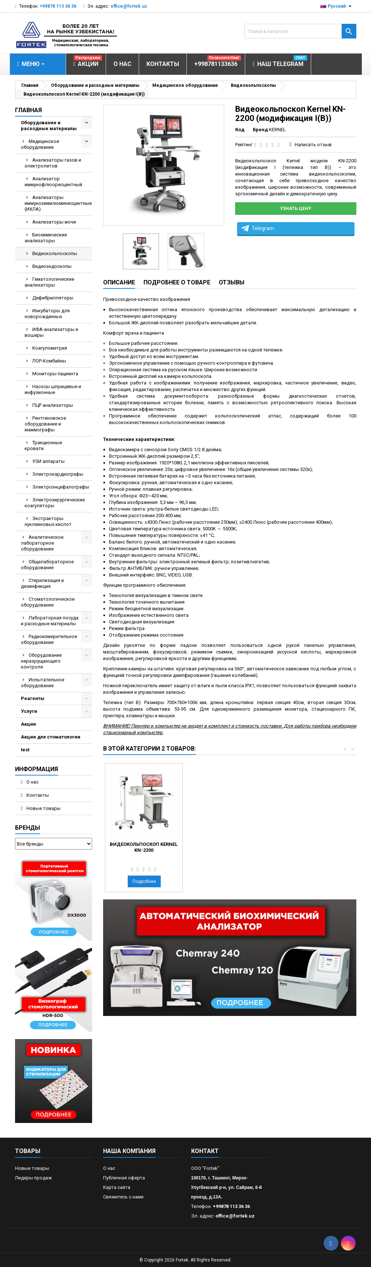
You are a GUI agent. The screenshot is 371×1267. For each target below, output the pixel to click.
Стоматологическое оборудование (47, 602)
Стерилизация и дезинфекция (42, 583)
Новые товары (43, 808)
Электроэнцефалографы (60, 487)
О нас (32, 782)
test (25, 749)
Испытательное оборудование (42, 682)
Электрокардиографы (57, 474)
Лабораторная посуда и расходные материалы (50, 620)
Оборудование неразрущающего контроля (41, 661)
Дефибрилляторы (52, 298)
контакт (205, 1151)
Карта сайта (116, 1187)
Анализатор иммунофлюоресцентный (53, 181)
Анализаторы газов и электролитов (53, 163)
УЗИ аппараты (48, 461)
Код (239, 129)
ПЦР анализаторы (52, 405)
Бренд (260, 129)
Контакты (37, 795)
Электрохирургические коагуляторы (55, 502)
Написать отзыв (313, 144)
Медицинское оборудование (40, 144)
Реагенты (32, 698)
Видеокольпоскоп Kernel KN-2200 (225, 847)
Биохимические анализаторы (46, 237)
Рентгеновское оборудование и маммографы (45, 423)
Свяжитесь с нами (123, 1197)
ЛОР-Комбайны (49, 361)
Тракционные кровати (43, 445)
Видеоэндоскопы (52, 266)
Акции (28, 724)
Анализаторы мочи (54, 222)
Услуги (29, 711)
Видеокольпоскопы (54, 253)
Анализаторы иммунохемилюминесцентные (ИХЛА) (58, 203)
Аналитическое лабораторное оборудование (42, 543)
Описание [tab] (119, 282)
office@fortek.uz (128, 6)
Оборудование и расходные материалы (49, 125)
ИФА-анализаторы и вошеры (51, 332)
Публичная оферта (124, 1178)
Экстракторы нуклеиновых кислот (48, 521)
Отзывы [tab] (231, 282)
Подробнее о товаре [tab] (176, 282)
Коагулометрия (49, 348)
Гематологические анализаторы (49, 282)
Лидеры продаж (33, 1178)
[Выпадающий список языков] (336, 6)
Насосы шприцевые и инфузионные (53, 389)
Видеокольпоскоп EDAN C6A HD (143, 847)
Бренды (27, 827)
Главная (28, 110)
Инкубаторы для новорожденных (47, 313)
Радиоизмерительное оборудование (49, 639)
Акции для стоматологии (50, 737)
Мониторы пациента (55, 373)
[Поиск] (300, 31)
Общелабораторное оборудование (47, 564)
